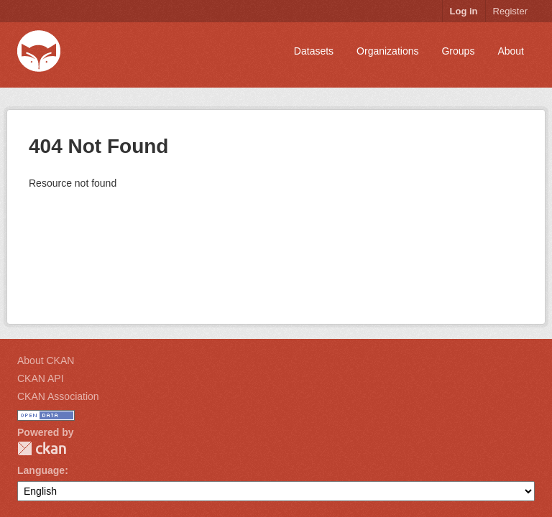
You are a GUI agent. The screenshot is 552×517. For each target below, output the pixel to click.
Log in (464, 11)
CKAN (41, 448)
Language (41, 470)
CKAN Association (58, 396)
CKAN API (40, 378)
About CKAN (45, 360)
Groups (457, 51)
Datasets (314, 51)
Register (510, 11)
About (510, 51)
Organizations (387, 51)
